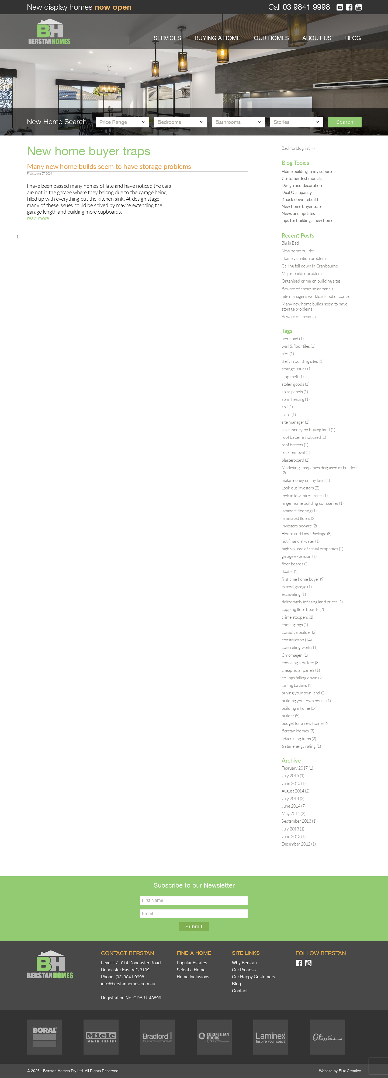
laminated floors (298, 518)
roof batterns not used (304, 437)
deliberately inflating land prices (312, 602)
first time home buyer (303, 579)
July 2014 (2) (293, 798)
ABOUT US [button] (316, 38)
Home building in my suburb (307, 171)
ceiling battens (297, 685)
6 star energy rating (301, 746)
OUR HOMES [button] (271, 38)
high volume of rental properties (312, 549)
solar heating (295, 399)
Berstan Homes (298, 731)
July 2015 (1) (293, 775)
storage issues (296, 369)
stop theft (292, 377)
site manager (295, 422)
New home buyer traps (302, 206)
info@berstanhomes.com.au (128, 984)
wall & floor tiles (298, 346)
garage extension (299, 556)
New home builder (298, 251)
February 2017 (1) (297, 768)
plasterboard (295, 460)
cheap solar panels (301, 670)
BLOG (353, 38)
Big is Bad (290, 243)
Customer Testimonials (302, 178)
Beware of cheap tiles (300, 316)
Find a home (194, 953)
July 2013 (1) (293, 829)
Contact (240, 991)
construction (296, 640)
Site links (246, 953)
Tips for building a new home (307, 220)
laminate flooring (299, 511)
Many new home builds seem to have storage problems (109, 166)
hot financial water (301, 541)
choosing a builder (300, 663)
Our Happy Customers (253, 977)
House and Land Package (306, 534)
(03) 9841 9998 (130, 977)
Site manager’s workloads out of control (316, 296)
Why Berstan (244, 963)
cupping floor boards (303, 609)
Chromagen (295, 655)
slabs (289, 415)
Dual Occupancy (296, 192)
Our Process (244, 970)
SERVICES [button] (167, 38)
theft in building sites (302, 361)
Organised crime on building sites (311, 281)
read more (38, 218)
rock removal (296, 452)
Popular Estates (192, 963)
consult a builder (299, 632)
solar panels (295, 392)
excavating (294, 594)
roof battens (295, 445)
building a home (299, 708)
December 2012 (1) (299, 844)
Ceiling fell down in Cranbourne (310, 266)
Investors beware (299, 526)
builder (290, 716)
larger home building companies (312, 503)
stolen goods (295, 384)
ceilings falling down (302, 678)
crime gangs (295, 625)
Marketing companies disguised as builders (319, 470)
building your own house (306, 701)
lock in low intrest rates (304, 496)
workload (292, 339)
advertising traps (299, 739)
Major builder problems (302, 273)
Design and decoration (302, 185)
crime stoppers (297, 617)
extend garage (296, 587)
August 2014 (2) (295, 791)
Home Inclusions (193, 977)
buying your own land (303, 693)
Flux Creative (350, 1071)
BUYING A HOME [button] (217, 38)
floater (290, 571)
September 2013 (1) (299, 821)
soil (287, 407)
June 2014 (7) (294, 806)
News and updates (298, 213)
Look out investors (300, 488)
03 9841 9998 (305, 7)
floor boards (295, 564)
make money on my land (306, 480)
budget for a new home (305, 723)
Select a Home (191, 970)
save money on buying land (308, 430)
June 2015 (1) (294, 783)
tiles (288, 354)
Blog (236, 984)
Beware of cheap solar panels (307, 289)
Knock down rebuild (300, 199)
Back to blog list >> (298, 148)
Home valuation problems (304, 258)
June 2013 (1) (294, 836)
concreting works (299, 647)
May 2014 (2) (293, 813)
